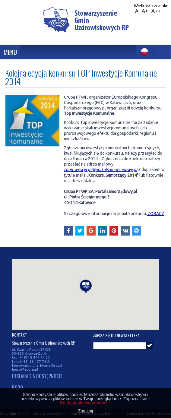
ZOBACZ (155, 213)
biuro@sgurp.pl (25, 369)
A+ (145, 11)
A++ (156, 11)
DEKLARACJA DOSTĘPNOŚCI (37, 376)
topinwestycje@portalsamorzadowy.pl (100, 169)
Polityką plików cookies (83, 403)
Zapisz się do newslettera (116, 335)
